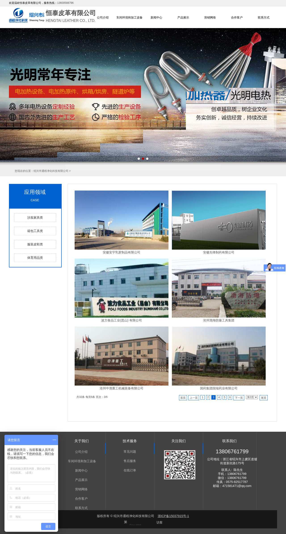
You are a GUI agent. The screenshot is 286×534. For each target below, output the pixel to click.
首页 (183, 397)
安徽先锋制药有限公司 (218, 252)
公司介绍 (103, 17)
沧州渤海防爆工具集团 (218, 320)
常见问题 (130, 451)
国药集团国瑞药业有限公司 (219, 388)
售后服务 (130, 461)
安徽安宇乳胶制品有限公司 (121, 252)
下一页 (239, 397)
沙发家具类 (35, 217)
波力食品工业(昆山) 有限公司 (121, 320)
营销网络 (210, 17)
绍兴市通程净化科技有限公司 (51, 171)
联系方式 (263, 17)
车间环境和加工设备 (129, 17)
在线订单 (130, 470)
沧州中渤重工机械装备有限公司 (121, 388)
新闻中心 (156, 17)
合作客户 (237, 17)
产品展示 (183, 17)
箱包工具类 (35, 231)
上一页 (194, 397)
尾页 (263, 397)
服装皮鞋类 (35, 244)
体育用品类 (35, 257)
